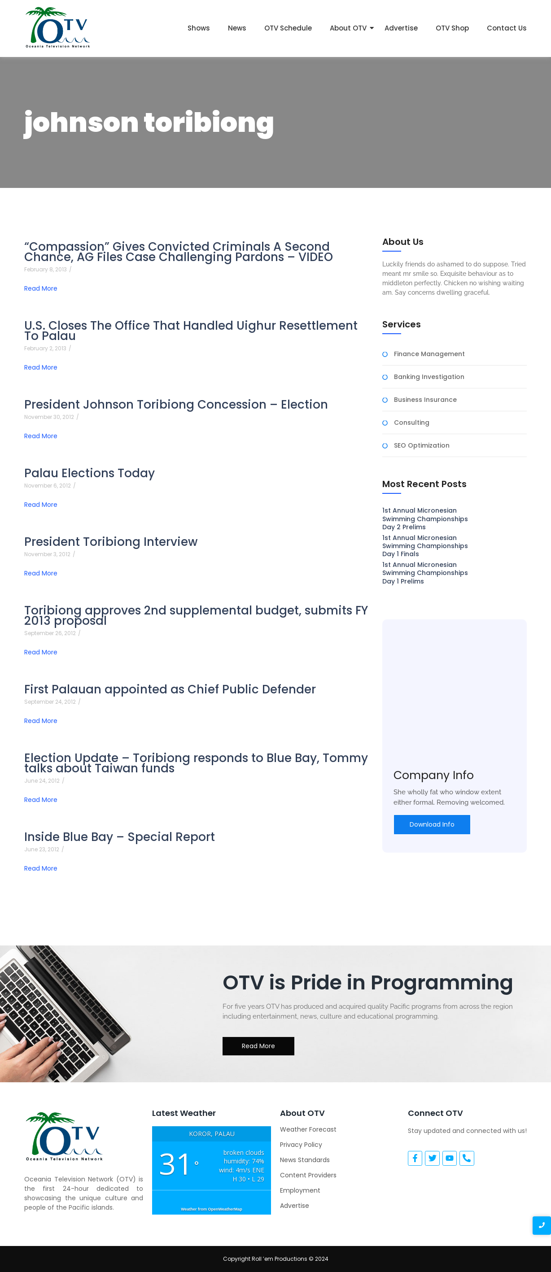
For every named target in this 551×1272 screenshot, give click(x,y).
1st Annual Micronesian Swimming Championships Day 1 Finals (425, 546)
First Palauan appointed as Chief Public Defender (170, 689)
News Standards (305, 1159)
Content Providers (308, 1175)
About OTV (348, 28)
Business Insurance (425, 399)
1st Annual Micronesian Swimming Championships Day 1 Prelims (425, 573)
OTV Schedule (288, 28)
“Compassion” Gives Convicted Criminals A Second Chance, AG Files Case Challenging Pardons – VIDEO (178, 252)
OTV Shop (452, 28)
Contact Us (507, 28)
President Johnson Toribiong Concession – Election (176, 405)
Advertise (401, 28)
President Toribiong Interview (110, 542)
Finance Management (429, 354)
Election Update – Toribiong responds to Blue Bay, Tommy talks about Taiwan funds (196, 763)
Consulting (411, 422)
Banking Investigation (429, 377)
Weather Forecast (308, 1129)
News (237, 28)
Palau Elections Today (89, 473)
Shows (199, 28)
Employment (300, 1190)
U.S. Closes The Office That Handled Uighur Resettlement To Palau (191, 331)
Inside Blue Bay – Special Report (119, 837)
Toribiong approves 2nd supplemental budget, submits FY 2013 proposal (196, 616)
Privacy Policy (301, 1144)
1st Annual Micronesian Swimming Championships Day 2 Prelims (425, 518)
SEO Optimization (422, 445)
